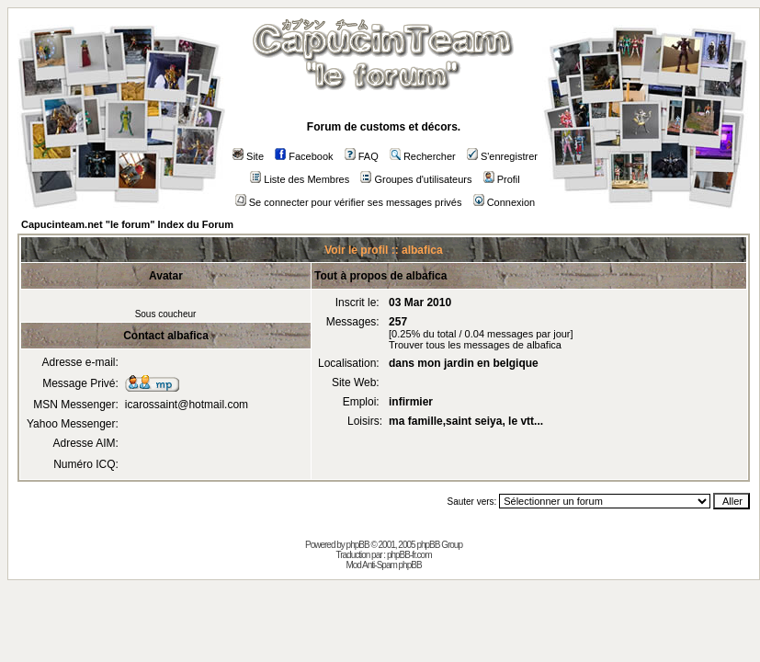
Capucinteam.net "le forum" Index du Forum (127, 224)
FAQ (362, 156)
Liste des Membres (299, 179)
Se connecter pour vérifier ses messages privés (348, 202)
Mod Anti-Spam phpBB (383, 565)
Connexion (504, 202)
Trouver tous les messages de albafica (475, 344)
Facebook (304, 156)
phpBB (357, 545)
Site (248, 156)
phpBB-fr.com (409, 555)
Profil (501, 179)
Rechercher (423, 156)
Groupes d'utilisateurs (415, 179)
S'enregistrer (502, 156)
